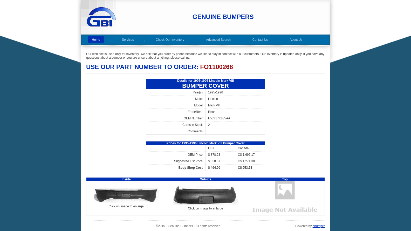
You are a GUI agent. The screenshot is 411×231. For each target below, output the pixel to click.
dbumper (319, 226)
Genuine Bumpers (223, 16)
